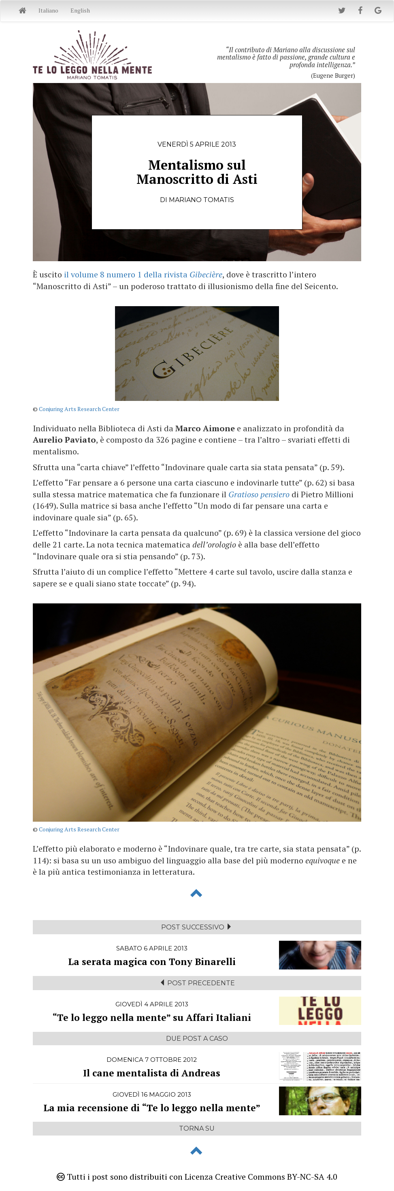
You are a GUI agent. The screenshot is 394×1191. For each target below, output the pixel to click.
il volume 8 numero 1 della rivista (143, 274)
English (80, 10)
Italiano (48, 10)
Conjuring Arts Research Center (79, 409)
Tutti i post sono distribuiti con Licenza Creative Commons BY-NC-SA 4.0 (197, 1176)
